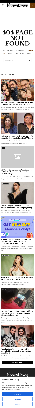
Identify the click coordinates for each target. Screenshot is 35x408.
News (3, 148)
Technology (4, 289)
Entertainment (5, 80)
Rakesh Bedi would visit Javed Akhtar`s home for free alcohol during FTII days (17, 137)
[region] (17, 392)
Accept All (18, 394)
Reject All (17, 404)
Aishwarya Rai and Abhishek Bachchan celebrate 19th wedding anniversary (17, 103)
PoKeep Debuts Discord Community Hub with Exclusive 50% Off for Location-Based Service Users (16, 241)
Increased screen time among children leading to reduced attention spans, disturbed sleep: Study (17, 313)
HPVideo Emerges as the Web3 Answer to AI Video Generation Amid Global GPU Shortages (16, 172)
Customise (17, 399)
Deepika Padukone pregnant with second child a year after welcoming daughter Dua (16, 351)
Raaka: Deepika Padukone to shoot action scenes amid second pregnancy (16, 207)
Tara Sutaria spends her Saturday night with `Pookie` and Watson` (17, 278)
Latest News (8, 74)
